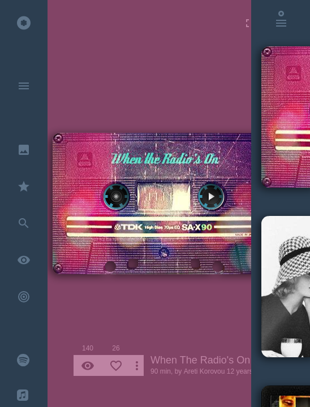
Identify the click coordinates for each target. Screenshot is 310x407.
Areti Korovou (204, 371)
